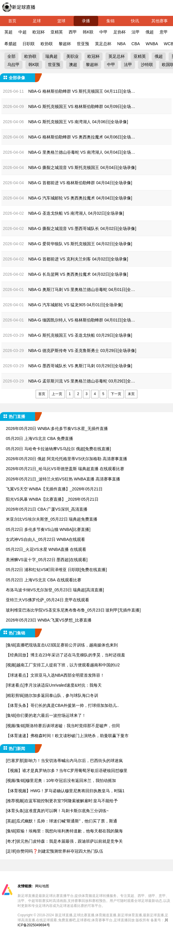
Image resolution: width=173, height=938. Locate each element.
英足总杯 (103, 43)
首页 (12, 20)
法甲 (136, 32)
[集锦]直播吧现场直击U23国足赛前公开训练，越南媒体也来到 (62, 645)
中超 (22, 32)
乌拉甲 (13, 64)
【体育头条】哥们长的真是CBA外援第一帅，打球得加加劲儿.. (62, 705)
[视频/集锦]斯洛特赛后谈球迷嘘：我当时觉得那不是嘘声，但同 (63, 725)
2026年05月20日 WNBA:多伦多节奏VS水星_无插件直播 (57, 428)
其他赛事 (159, 20)
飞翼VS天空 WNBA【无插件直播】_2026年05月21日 (54, 489)
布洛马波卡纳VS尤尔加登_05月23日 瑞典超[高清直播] (55, 589)
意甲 (164, 32)
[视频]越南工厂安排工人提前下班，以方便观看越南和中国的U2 (63, 665)
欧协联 (47, 43)
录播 (86, 20)
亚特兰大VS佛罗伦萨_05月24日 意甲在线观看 (47, 599)
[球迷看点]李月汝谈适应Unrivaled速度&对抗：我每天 (54, 685)
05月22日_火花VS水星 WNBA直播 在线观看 (46, 549)
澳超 (73, 64)
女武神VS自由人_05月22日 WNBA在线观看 (45, 539)
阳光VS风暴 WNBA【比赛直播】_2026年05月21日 (52, 499)
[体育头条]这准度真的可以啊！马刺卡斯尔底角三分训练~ (57, 810)
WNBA (152, 43)
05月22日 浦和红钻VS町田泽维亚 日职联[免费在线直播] (56, 569)
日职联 (29, 43)
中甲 (103, 32)
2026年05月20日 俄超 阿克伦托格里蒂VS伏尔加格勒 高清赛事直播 (66, 458)
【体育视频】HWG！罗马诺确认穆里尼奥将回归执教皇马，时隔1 (65, 790)
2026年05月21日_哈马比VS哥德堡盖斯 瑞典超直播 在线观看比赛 (65, 468)
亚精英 (57, 32)
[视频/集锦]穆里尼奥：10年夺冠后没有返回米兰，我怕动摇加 (61, 780)
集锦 (110, 20)
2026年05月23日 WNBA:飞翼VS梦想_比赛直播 (48, 620)
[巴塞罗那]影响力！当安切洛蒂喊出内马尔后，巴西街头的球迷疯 (64, 760)
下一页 (116, 394)
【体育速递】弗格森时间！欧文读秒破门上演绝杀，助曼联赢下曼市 (67, 735)
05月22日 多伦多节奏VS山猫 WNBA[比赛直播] (48, 529)
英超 (8, 32)
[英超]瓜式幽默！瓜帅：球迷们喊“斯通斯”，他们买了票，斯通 (61, 821)
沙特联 (147, 64)
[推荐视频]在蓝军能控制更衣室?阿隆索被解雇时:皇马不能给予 (62, 800)
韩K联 (88, 32)
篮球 (61, 20)
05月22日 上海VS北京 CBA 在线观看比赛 (43, 580)
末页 (131, 394)
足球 (37, 20)
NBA (121, 43)
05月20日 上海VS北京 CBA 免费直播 (39, 438)
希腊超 (10, 43)
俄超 (150, 32)
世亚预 (83, 43)
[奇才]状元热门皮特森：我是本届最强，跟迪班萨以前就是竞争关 (64, 841)
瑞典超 (51, 56)
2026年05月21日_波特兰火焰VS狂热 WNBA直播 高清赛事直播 (63, 479)
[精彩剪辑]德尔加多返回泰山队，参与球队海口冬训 (52, 695)
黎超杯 (65, 43)
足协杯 (119, 32)
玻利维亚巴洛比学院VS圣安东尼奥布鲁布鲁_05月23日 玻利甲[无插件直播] (73, 610)
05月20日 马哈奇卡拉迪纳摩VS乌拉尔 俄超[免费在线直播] (58, 448)
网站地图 (42, 886)
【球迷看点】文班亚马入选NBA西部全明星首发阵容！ (55, 675)
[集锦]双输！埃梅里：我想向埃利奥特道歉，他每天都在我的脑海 (64, 831)
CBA (136, 43)
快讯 (135, 20)
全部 (11, 56)
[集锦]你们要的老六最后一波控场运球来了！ (46, 715)
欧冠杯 (38, 32)
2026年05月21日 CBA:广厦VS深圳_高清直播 (46, 509)
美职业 (72, 56)
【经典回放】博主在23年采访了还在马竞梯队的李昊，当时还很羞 (65, 655)
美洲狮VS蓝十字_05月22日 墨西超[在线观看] (46, 559)
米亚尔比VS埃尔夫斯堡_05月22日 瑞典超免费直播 (52, 519)
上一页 (57, 394)
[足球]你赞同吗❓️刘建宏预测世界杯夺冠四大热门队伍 (54, 851)
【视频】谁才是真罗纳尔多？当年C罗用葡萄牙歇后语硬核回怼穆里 (66, 770)
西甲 (73, 32)
